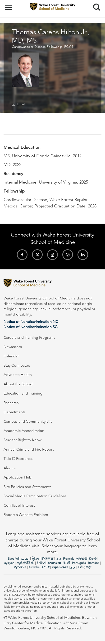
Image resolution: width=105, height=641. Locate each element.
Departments (15, 412)
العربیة (25, 558)
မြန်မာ (35, 558)
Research (11, 402)
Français (68, 558)
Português (79, 563)
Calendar (11, 356)
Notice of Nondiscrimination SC (30, 327)
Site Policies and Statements (27, 486)
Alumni (10, 468)
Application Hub (18, 477)
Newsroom (13, 346)
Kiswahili (34, 567)
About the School (18, 384)
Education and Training (23, 393)
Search (95, 5)
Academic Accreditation (24, 430)
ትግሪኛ (45, 567)
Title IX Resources (18, 458)
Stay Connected (17, 365)
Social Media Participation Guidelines (35, 496)
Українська (60, 567)
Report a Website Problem (26, 514)
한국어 (41, 563)
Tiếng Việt (84, 567)
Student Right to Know (22, 440)
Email (21, 104)
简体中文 (47, 558)
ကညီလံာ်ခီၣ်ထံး (25, 563)
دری (58, 558)
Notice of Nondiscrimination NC (31, 321)
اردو (73, 567)
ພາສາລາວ (54, 563)
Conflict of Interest (19, 505)
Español (13, 558)
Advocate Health (18, 374)
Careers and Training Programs (29, 337)
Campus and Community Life (28, 421)
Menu (9, 5)
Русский (20, 567)
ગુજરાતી (81, 558)
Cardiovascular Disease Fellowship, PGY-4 (42, 46)
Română (93, 563)
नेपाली (66, 563)
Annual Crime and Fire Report (29, 449)
